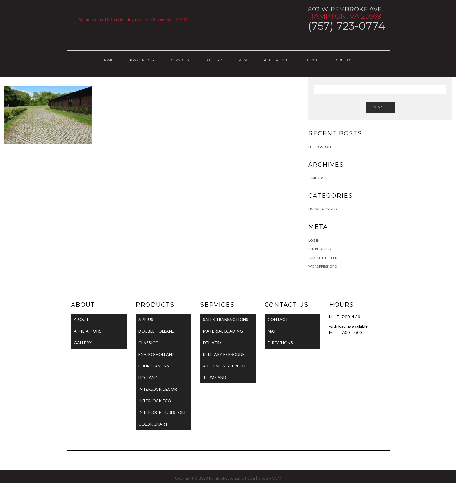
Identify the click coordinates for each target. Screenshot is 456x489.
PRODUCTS (142, 60)
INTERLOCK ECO (154, 400)
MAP (272, 331)
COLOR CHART (153, 424)
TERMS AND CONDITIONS (216, 379)
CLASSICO (148, 342)
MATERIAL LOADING (223, 331)
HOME (107, 60)
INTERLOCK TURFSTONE (162, 412)
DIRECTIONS (280, 342)
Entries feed (319, 249)
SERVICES (180, 60)
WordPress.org (322, 266)
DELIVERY (212, 342)
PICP (243, 60)
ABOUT (313, 60)
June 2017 (317, 178)
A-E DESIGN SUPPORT (224, 365)
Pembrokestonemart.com (232, 478)
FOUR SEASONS (153, 365)
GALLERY (214, 60)
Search (380, 107)
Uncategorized (322, 209)
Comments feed (322, 258)
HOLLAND (148, 377)
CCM (276, 478)
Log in (314, 240)
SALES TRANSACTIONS (225, 319)
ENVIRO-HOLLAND (156, 354)
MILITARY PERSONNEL (225, 354)
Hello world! (321, 147)
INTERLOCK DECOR (157, 389)
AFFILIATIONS (277, 60)
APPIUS (145, 319)
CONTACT (345, 60)
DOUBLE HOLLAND (156, 331)
